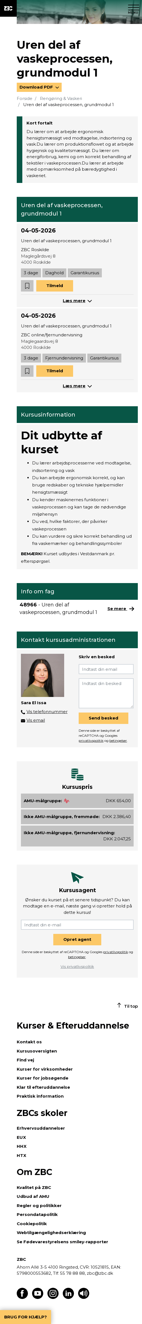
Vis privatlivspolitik (77, 966)
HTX (21, 1155)
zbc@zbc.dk (100, 1273)
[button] (27, 286)
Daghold (54, 272)
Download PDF (37, 87)
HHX (22, 1146)
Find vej (25, 1060)
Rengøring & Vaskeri (61, 98)
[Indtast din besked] (106, 693)
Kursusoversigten (37, 1051)
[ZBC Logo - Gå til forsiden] (8, 8)
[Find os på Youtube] (37, 1297)
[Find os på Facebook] (22, 1297)
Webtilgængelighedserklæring (51, 1232)
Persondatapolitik (37, 1214)
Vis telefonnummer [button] (47, 711)
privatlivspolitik (91, 740)
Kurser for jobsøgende (42, 1078)
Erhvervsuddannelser (41, 1128)
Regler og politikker (39, 1205)
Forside (24, 98)
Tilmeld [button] (54, 285)
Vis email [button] (36, 720)
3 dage (31, 272)
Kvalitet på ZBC (34, 1187)
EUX (21, 1137)
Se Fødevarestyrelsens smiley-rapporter (62, 1241)
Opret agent (77, 939)
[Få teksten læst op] (83, 1297)
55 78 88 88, (73, 1273)
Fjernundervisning (64, 358)
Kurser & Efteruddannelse (73, 1025)
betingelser (118, 740)
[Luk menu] (133, 8)
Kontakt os (29, 1041)
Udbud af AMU (33, 1196)
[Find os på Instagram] (53, 1297)
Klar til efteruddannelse (43, 1087)
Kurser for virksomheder (45, 1069)
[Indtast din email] (106, 669)
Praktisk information (40, 1096)
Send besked (103, 718)
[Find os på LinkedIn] (68, 1297)
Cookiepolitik (32, 1223)
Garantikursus (85, 272)
